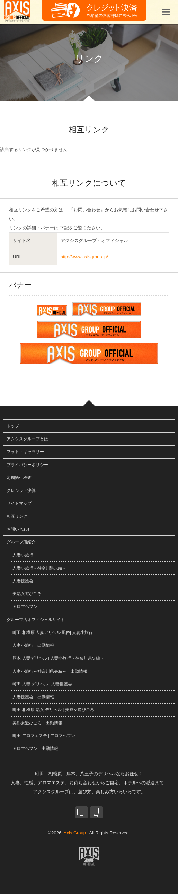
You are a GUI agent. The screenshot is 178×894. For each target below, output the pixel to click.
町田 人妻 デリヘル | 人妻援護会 (42, 684)
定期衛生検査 (19, 477)
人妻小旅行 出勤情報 (33, 645)
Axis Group (75, 832)
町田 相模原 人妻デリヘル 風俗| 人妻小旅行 (52, 632)
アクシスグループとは (27, 438)
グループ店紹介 (21, 542)
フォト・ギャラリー (25, 451)
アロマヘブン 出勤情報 (35, 748)
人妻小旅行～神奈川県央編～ (39, 568)
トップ (13, 426)
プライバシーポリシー (27, 464)
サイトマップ (19, 503)
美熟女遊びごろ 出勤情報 (37, 722)
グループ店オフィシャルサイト (36, 619)
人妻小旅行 (22, 554)
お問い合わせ (19, 529)
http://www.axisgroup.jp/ (84, 256)
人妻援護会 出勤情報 (33, 696)
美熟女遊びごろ (27, 593)
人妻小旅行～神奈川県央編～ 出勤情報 (49, 671)
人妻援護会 (22, 580)
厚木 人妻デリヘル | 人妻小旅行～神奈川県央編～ (58, 658)
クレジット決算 (21, 490)
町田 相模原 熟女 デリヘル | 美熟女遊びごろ (53, 709)
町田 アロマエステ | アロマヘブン (43, 735)
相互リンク (17, 516)
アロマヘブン (24, 606)
